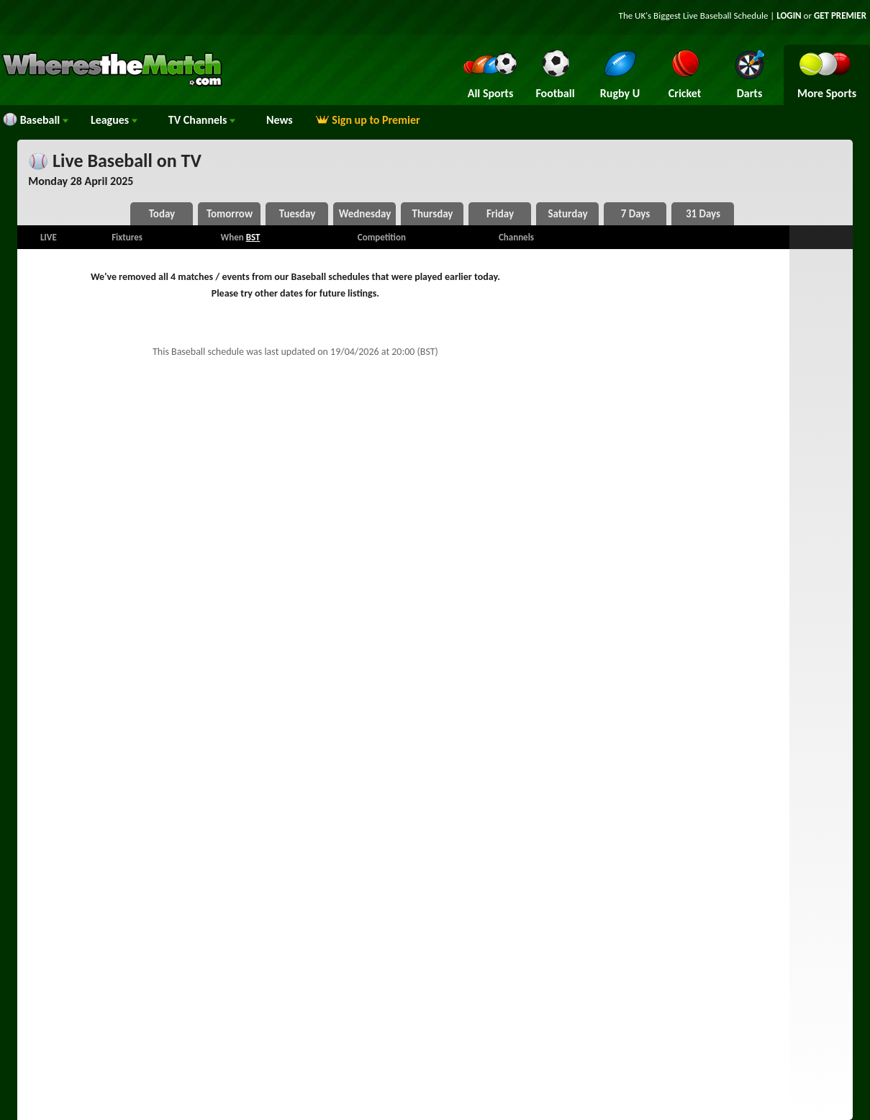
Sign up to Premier (367, 120)
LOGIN (788, 15)
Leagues (114, 120)
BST (253, 237)
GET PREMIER (840, 15)
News (279, 120)
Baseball (35, 120)
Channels (201, 120)
